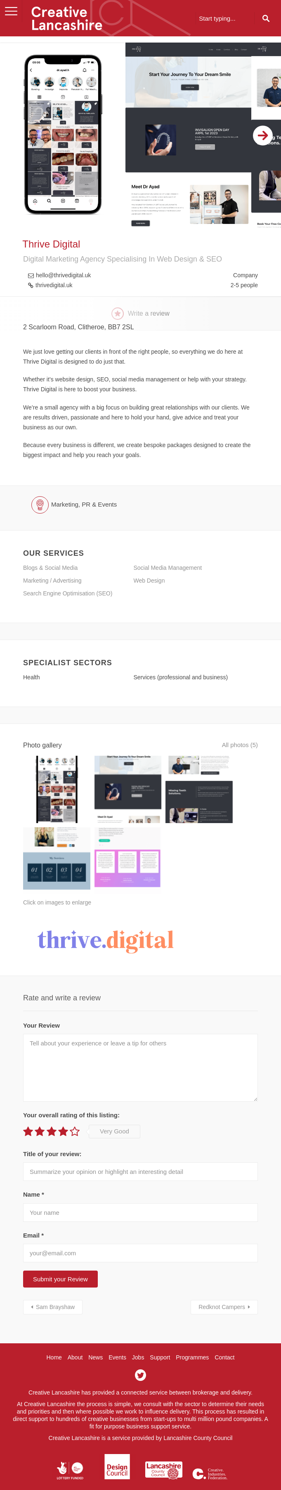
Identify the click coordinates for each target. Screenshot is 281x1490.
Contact (224, 1334)
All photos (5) (238, 745)
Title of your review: (52, 1131)
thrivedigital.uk (54, 285)
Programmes (192, 1334)
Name (33, 1171)
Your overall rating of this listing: (71, 1092)
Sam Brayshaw (55, 1284)
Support (160, 1334)
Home (53, 1334)
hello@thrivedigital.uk (63, 275)
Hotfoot (153, 1478)
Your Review (41, 1002)
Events (117, 1334)
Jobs (138, 1334)
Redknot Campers (221, 1284)
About (75, 1334)
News (95, 1334)
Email (33, 1212)
